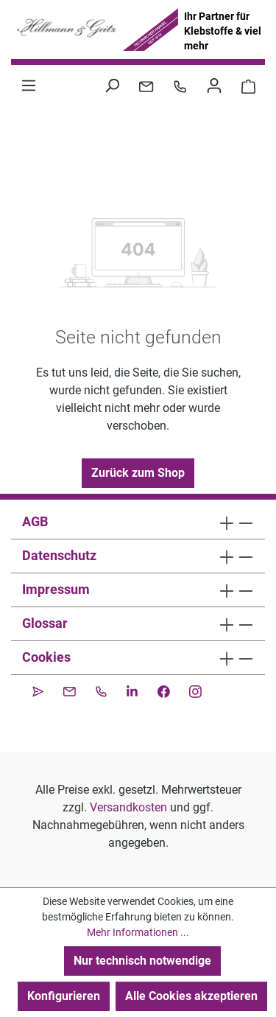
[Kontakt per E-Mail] (146, 85)
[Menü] (28, 85)
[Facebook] (164, 690)
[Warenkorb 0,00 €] (248, 85)
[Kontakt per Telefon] (180, 85)
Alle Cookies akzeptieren (191, 996)
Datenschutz (59, 555)
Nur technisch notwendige (142, 961)
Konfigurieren (63, 996)
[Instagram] (195, 690)
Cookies (46, 657)
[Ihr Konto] (214, 85)
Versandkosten (128, 807)
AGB (35, 521)
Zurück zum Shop (138, 473)
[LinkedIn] (132, 690)
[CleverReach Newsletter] (38, 690)
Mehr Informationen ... (138, 932)
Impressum (56, 589)
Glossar (45, 623)
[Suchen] (112, 85)
